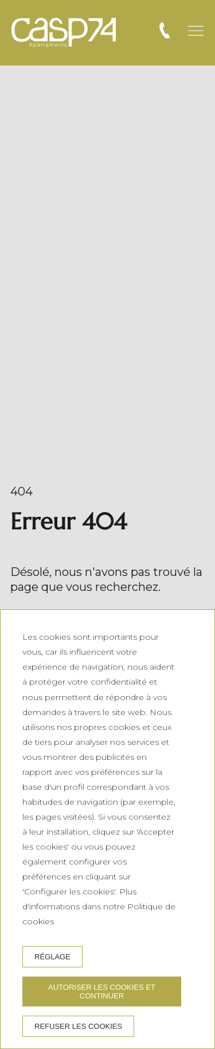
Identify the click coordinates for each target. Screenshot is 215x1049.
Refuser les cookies (78, 1026)
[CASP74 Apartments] (63, 33)
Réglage (52, 956)
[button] (196, 31)
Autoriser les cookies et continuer (101, 991)
